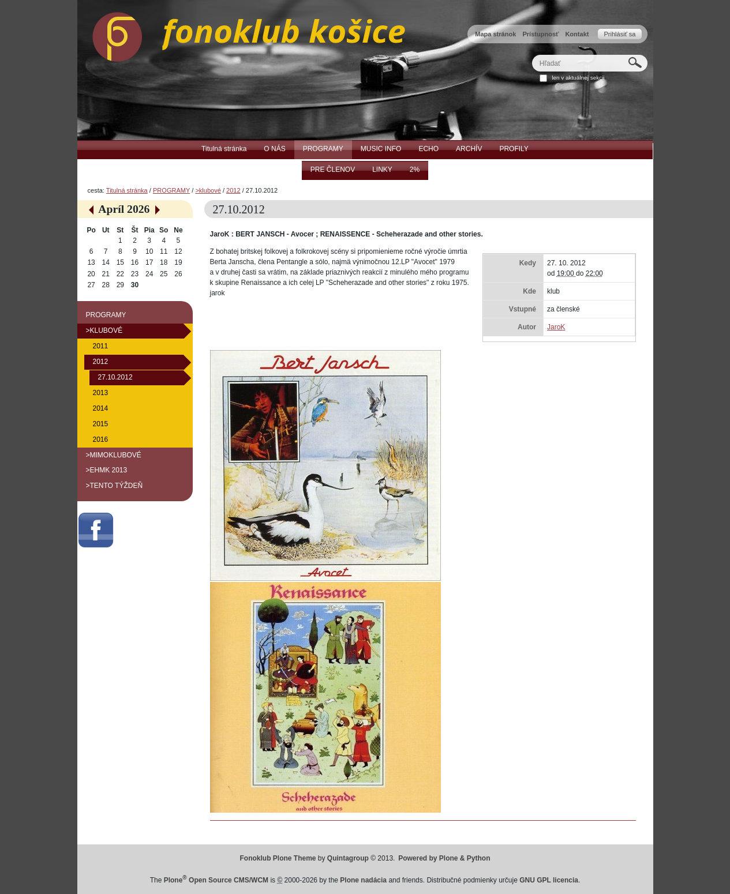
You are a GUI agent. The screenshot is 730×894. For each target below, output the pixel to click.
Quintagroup (348, 858)
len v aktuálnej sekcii (578, 77)
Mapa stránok (495, 34)
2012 (233, 190)
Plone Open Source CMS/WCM (216, 880)
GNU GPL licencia (548, 880)
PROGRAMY (171, 190)
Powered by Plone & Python (444, 858)
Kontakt (577, 34)
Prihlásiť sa (619, 34)
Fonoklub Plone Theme (278, 858)
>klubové (207, 190)
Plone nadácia (363, 880)
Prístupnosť (540, 34)
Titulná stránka (127, 190)
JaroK (556, 327)
